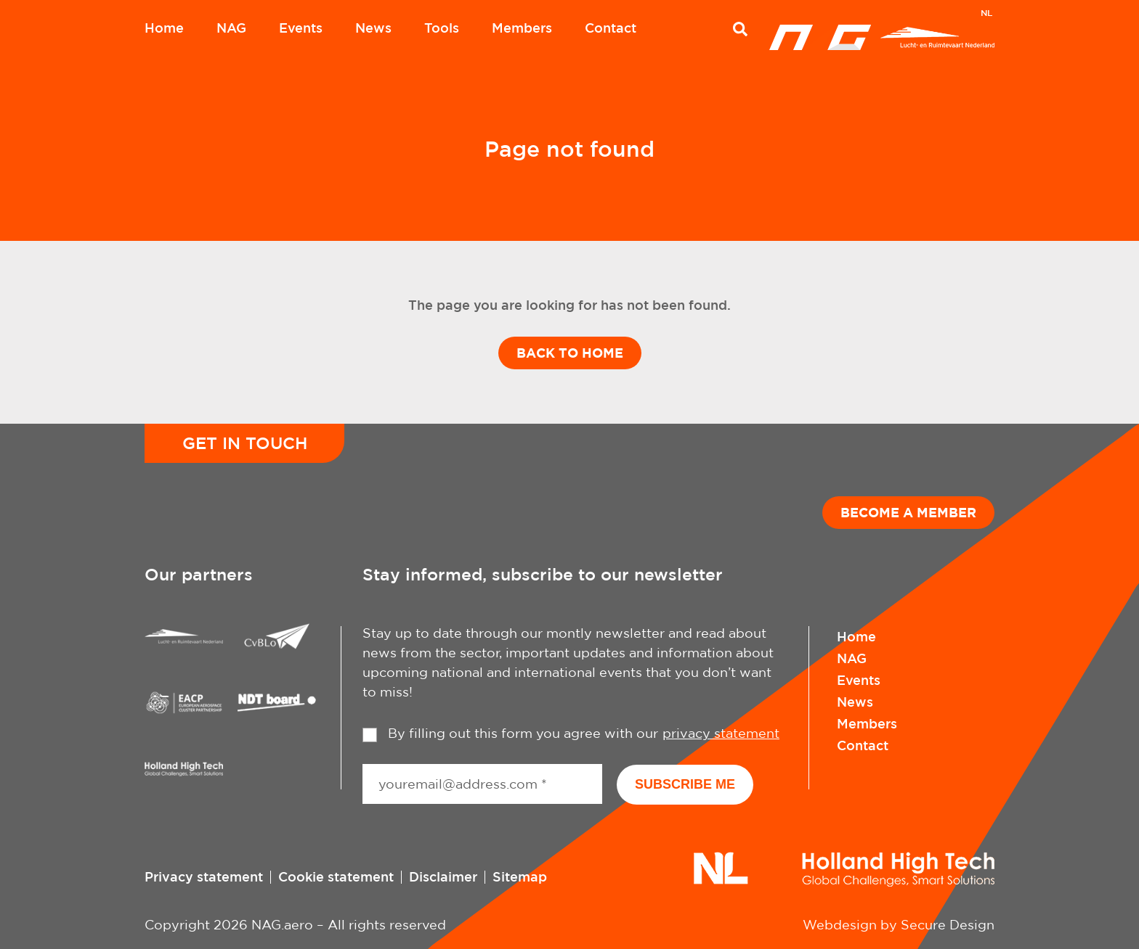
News (373, 27)
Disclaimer (443, 876)
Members (522, 27)
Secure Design (947, 925)
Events (301, 27)
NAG (231, 27)
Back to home (569, 352)
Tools (441, 27)
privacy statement (720, 733)
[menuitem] (986, 14)
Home (164, 27)
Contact (610, 27)
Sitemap (520, 876)
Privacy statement (204, 876)
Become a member (908, 512)
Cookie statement (336, 876)
